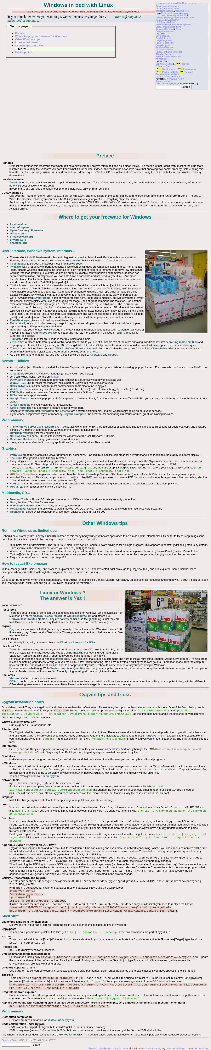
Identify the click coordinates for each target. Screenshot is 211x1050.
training (182, 64)
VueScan (15, 483)
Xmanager (16, 373)
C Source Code (163, 66)
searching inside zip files (182, 342)
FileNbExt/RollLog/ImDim (168, 56)
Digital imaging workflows (168, 27)
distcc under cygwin (61, 1020)
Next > (181, 79)
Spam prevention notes (167, 6)
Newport (185, 72)
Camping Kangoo (164, 29)
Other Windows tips (27, 39)
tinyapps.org (18, 239)
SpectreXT (175, 20)
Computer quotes (164, 31)
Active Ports (18, 407)
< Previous (172, 79)
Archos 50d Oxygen (166, 18)
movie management (181, 24)
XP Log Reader (19, 404)
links (18, 182)
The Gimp (16, 458)
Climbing (173, 3)
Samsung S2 (172, 15)
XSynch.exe (161, 59)
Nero (13, 502)
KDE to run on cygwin (45, 776)
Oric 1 (177, 77)
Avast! (93, 348)
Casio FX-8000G (164, 77)
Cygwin (14, 629)
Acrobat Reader (20, 477)
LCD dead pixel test (165, 22)
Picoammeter (186, 69)
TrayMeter (16, 338)
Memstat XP (17, 323)
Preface (20, 33)
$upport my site (163, 81)
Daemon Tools (19, 499)
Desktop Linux (24, 52)
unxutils (32, 619)
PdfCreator (93, 477)
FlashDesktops (19, 320)
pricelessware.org (21, 236)
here (94, 351)
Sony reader (162, 20)
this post (46, 464)
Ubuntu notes (182, 11)
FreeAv (80, 348)
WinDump (47, 410)
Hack (180, 3)
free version (73, 260)
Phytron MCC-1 (166, 72)
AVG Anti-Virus (64, 348)
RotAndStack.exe (164, 50)
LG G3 (183, 15)
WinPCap (123, 332)
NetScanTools (19, 386)
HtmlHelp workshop (22, 432)
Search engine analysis (167, 74)
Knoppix (63, 658)
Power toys (26, 285)
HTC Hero (160, 15)
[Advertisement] (105, 122)
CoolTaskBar (18, 263)
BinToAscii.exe (163, 36)
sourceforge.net (20, 227)
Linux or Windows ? (28, 42)
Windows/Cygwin (164, 11)
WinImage (16, 505)
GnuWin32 (16, 619)
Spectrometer (166, 69)
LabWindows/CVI (164, 64)
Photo (193, 3)
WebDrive (16, 389)
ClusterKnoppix (59, 668)
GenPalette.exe (163, 38)
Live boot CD (84, 649)
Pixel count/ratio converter (169, 52)
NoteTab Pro (18, 436)
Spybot (112, 354)
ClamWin (157, 348)
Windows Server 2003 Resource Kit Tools (41, 426)
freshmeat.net (19, 224)
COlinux (14, 681)
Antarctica (164, 3)
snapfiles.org (18, 242)
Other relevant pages (166, 83)
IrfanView (16, 454)
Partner (179, 29)
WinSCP (15, 382)
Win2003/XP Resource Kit (45, 615)
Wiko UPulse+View (185, 18)
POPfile (14, 392)
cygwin (54, 376)
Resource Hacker (21, 439)
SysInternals (42, 297)
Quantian (79, 668)
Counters (6, 1040)
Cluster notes (172, 8)
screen (176, 13)
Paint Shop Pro (22, 474)
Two (12, 182)
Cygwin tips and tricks (29, 45)
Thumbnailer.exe (164, 54)
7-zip (13, 342)
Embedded (166, 13)
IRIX (162, 8)
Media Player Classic (23, 508)
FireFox (199, 367)
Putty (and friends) (22, 379)
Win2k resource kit (79, 615)
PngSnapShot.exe (164, 47)
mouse (185, 13)
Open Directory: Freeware (26, 230)
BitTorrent (16, 395)
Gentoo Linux (67, 1034)
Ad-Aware (96, 354)
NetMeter (16, 329)
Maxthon (38, 367)
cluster (31, 671)
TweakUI (15, 266)
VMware (14, 678)
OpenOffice (17, 511)
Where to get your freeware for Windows (41, 36)
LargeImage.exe (164, 40)
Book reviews (162, 24)
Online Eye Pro (42, 332)
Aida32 (31, 257)
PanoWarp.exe (163, 45)
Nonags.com (18, 233)
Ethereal (65, 410)
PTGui (14, 486)
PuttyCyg (150, 735)
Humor (187, 3)
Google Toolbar (20, 398)
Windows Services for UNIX (78, 642)
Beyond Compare (75, 414)
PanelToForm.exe (164, 43)
